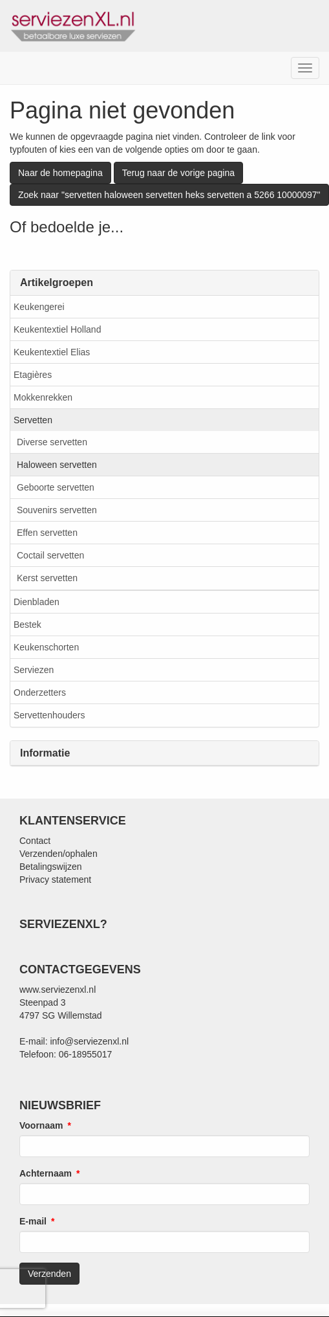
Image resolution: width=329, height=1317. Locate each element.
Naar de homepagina (60, 173)
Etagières (33, 375)
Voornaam (41, 1125)
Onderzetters (40, 692)
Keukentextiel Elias (52, 352)
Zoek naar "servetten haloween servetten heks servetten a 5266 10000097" (169, 195)
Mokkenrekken (43, 397)
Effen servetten (47, 532)
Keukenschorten (46, 647)
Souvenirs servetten (57, 510)
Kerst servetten (47, 578)
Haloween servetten (57, 464)
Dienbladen (36, 602)
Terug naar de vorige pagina (178, 173)
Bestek (27, 624)
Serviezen (34, 670)
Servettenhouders (49, 715)
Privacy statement (55, 879)
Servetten (33, 420)
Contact (34, 841)
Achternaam (45, 1173)
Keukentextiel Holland (57, 329)
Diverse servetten (52, 442)
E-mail (33, 1221)
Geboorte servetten (55, 487)
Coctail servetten (50, 555)
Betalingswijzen (50, 866)
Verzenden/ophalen (58, 853)
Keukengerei (39, 307)
